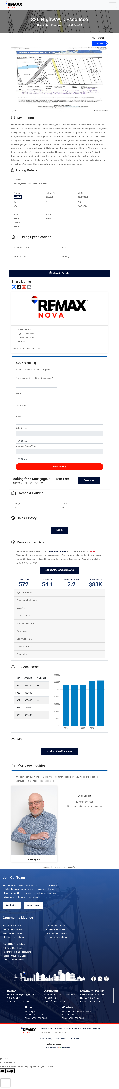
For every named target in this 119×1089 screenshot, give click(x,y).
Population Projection (27, 600)
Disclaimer (74, 1039)
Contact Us (11, 905)
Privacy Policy (46, 1039)
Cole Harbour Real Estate (57, 937)
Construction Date (25, 639)
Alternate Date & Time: (26, 446)
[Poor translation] (10, 1070)
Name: (19, 393)
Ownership (22, 631)
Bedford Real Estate (12, 929)
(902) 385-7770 (84, 802)
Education (21, 608)
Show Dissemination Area (59, 570)
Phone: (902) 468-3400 (54, 1001)
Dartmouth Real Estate (56, 933)
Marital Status (23, 615)
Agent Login (33, 905)
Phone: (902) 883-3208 (36, 1018)
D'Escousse (56, 25)
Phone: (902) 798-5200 (73, 1018)
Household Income (25, 623)
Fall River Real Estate (13, 948)
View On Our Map (59, 272)
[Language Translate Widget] (59, 1044)
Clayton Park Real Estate (14, 937)
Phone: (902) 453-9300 (18, 1001)
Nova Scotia (42, 25)
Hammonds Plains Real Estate (17, 952)
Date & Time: (22, 428)
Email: (18, 416)
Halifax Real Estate (12, 925)
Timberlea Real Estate (55, 925)
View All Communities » (14, 959)
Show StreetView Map (59, 751)
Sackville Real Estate (12, 933)
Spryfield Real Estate (55, 929)
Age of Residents (24, 592)
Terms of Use (61, 1039)
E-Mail (23, 341)
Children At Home (25, 646)
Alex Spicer (34, 859)
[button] (18, 79)
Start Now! (89, 480)
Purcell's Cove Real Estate (15, 956)
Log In (59, 530)
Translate (63, 1048)
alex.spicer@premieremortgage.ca (84, 806)
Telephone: (21, 405)
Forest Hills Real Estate (14, 944)
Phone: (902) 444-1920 (91, 1001)
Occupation (22, 654)
